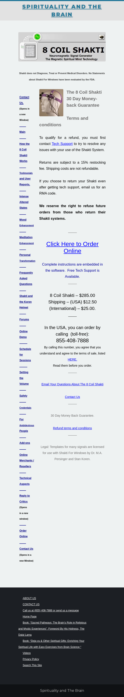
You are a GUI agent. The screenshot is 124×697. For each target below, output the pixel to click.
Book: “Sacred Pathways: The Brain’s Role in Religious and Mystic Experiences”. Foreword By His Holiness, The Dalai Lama (52, 628)
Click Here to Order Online (72, 247)
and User (25, 178)
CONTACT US (31, 604)
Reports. (24, 184)
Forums (24, 319)
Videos (27, 653)
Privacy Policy (31, 659)
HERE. (72, 359)
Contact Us (72, 397)
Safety (23, 395)
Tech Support (62, 144)
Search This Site (32, 665)
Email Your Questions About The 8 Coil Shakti (72, 384)
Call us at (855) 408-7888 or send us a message (51, 610)
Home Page (29, 616)
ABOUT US (29, 598)
